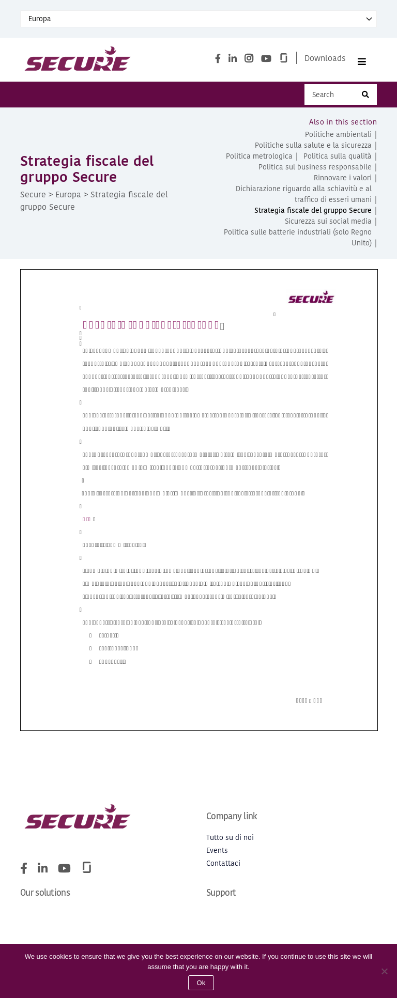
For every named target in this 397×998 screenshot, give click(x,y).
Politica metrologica (259, 160)
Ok (200, 983)
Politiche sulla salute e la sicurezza (313, 150)
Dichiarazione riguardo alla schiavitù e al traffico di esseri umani (304, 199)
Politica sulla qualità (337, 160)
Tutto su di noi (230, 842)
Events (217, 855)
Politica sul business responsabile (315, 171)
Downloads (325, 60)
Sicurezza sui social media (328, 226)
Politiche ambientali (338, 139)
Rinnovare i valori (343, 182)
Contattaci (223, 868)
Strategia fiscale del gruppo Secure (313, 215)
